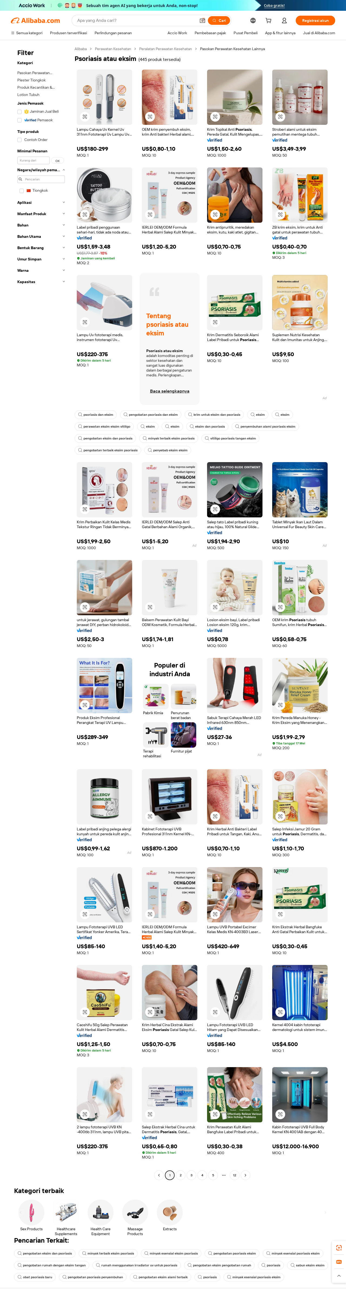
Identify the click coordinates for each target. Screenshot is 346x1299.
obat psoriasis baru (35, 1277)
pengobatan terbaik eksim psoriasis (108, 450)
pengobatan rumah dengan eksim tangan (52, 1265)
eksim (258, 415)
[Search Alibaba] (136, 20)
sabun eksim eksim (308, 1265)
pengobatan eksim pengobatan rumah (219, 1265)
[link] (339, 1248)
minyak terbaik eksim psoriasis (169, 438)
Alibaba (81, 49)
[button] (202, 20)
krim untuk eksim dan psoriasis (214, 415)
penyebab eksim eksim (168, 450)
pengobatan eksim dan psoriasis (105, 438)
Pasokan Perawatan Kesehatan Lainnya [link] (232, 49)
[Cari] (219, 20)
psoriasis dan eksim (95, 415)
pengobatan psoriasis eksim (232, 1253)
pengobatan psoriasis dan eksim (151, 415)
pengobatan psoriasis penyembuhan (92, 1277)
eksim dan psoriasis (207, 426)
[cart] (269, 21)
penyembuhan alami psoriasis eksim (265, 426)
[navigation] (41, 612)
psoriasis (270, 1265)
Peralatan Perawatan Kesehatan (165, 49)
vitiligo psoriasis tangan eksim (230, 438)
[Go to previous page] (159, 1175)
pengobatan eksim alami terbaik (160, 1277)
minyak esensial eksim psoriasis (171, 1253)
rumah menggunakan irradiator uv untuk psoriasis (136, 1265)
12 (234, 1175)
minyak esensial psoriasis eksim (293, 1253)
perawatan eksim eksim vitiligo (104, 426)
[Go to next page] (245, 1175)
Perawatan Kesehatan (113, 49)
